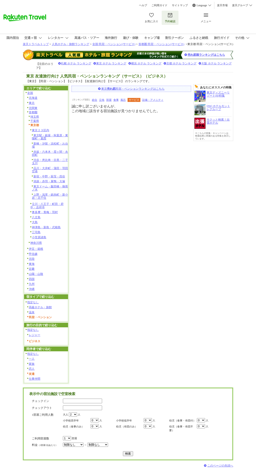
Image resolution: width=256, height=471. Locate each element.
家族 (32, 364)
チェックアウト (42, 407)
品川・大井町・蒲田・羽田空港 (50, 170)
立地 (101, 99)
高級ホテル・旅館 (40, 307)
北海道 (33, 97)
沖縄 (32, 289)
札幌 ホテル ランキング (76, 63)
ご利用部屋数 (40, 438)
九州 (32, 284)
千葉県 (34, 121)
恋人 (32, 368)
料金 (45, 445)
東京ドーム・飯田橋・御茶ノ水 (50, 188)
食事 (116, 99)
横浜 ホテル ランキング (146, 63)
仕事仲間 (34, 378)
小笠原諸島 (39, 237)
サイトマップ (180, 5)
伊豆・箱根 (36, 248)
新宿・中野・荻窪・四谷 (49, 176)
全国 (30, 93)
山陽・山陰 (36, 274)
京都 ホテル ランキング (181, 63)
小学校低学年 (124, 420)
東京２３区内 (40, 130)
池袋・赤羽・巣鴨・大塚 (49, 181)
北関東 (33, 108)
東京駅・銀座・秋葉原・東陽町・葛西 (50, 137)
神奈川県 (36, 242)
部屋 (109, 99)
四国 (32, 279)
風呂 (123, 99)
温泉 (32, 312)
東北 (32, 103)
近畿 (32, 268)
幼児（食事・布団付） (182, 420)
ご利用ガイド (159, 5)
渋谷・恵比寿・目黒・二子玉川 (50, 161)
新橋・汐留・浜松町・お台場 (50, 145)
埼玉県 (34, 116)
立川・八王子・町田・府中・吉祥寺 (47, 205)
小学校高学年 (71, 420)
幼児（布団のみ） (126, 426)
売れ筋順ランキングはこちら (206, 54)
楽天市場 (222, 5)
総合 (94, 99)
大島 (35, 222)
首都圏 (33, 112)
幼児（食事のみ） (73, 426)
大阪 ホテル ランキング (216, 63)
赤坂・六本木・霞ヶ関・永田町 (50, 153)
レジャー (34, 335)
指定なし (33, 302)
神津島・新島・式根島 (46, 227)
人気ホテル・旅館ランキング (70, 44)
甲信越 (33, 254)
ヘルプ (143, 5)
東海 (32, 264)
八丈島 (36, 217)
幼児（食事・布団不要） (181, 428)
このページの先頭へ (220, 465)
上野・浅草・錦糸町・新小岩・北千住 (50, 196)
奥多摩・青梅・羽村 (45, 212)
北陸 (32, 258)
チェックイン (40, 401)
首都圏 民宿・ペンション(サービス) (161, 44)
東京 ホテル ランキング (111, 63)
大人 (65, 414)
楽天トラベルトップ (36, 44)
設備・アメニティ (152, 99)
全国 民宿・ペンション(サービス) (113, 44)
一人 (32, 358)
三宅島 (36, 232)
